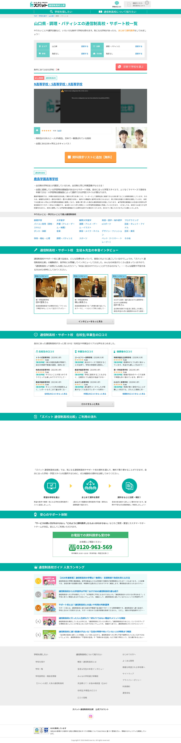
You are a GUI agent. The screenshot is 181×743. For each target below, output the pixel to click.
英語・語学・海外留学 (112, 220)
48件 (59, 130)
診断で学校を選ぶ (133, 66)
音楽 (59, 230)
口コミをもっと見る (90, 403)
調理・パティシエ (65, 238)
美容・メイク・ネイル (89, 230)
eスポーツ (106, 223)
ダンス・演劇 (40, 230)
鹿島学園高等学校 (46, 179)
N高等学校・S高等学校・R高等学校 (58, 84)
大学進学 (61, 220)
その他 (127, 238)
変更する (84, 46)
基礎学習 (38, 220)
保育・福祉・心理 (42, 238)
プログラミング (131, 220)
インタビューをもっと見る (90, 321)
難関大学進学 (85, 220)
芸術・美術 (129, 230)
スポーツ (83, 238)
